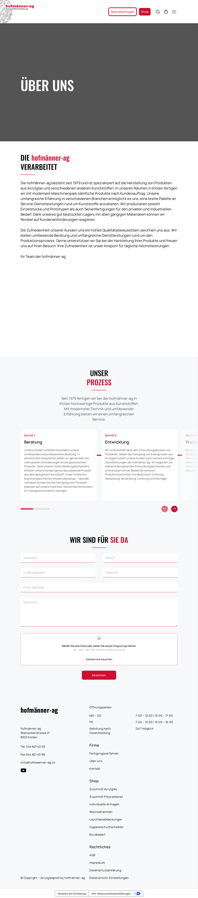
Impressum (97, 863)
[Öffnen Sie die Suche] (157, 11)
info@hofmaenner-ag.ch (38, 762)
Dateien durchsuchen (99, 659)
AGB (92, 855)
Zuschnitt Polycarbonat (106, 797)
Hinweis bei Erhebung (72, 893)
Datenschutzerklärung (105, 870)
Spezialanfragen (122, 12)
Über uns (95, 761)
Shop (145, 12)
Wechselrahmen (101, 812)
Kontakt (94, 769)
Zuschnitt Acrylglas (103, 789)
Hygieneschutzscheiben (106, 827)
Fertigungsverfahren (104, 753)
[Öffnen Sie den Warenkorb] (166, 11)
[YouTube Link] (23, 770)
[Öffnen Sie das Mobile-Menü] (174, 11)
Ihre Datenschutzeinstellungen (111, 893)
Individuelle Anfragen (104, 804)
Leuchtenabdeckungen (105, 819)
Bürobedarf (97, 835)
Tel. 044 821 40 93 (33, 747)
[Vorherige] (174, 509)
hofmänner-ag (39, 709)
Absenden (99, 675)
